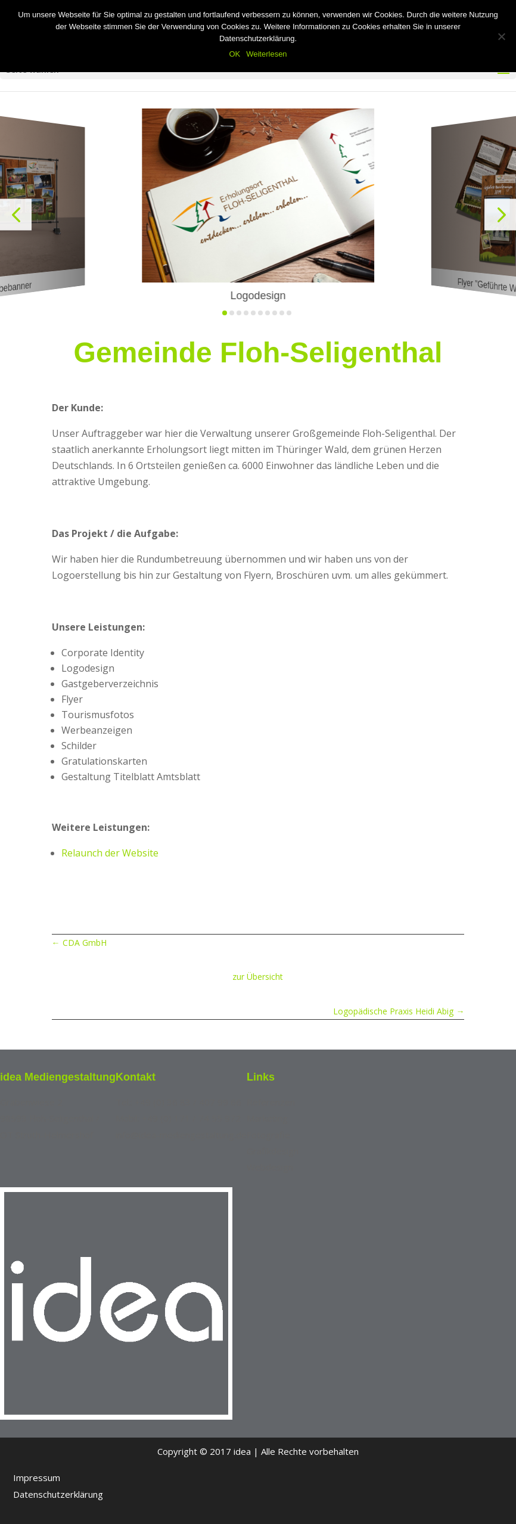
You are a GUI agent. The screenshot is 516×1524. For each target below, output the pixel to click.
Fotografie (268, 1135)
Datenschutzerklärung (58, 1494)
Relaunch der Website (109, 852)
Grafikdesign (273, 1151)
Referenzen (271, 1102)
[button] (16, 214)
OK (234, 53)
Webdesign (270, 1167)
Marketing (267, 1118)
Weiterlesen (266, 53)
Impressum (36, 1477)
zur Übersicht (257, 976)
